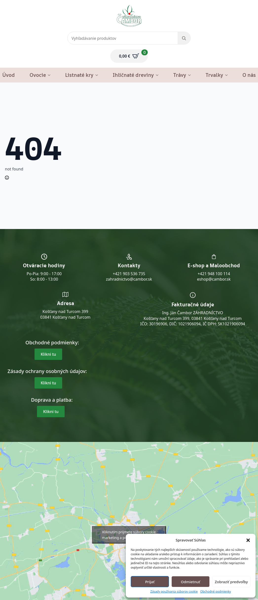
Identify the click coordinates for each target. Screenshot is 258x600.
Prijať (149, 581)
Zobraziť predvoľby (231, 581)
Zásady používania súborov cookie (174, 592)
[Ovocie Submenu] (50, 75)
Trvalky (214, 75)
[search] (184, 38)
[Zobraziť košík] (128, 56)
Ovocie (38, 75)
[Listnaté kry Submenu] (98, 75)
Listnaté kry (79, 75)
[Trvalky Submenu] (228, 75)
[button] (248, 540)
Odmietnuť (190, 581)
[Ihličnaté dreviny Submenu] (158, 75)
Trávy (179, 75)
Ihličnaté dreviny (133, 75)
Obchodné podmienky (215, 592)
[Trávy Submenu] (191, 75)
